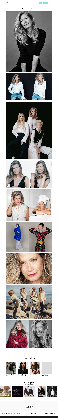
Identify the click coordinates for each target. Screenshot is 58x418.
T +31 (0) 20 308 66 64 (29, 406)
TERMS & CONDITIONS (53, 413)
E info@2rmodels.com (29, 407)
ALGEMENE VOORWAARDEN (47, 413)
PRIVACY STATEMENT (33, 413)
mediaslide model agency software (18, 413)
